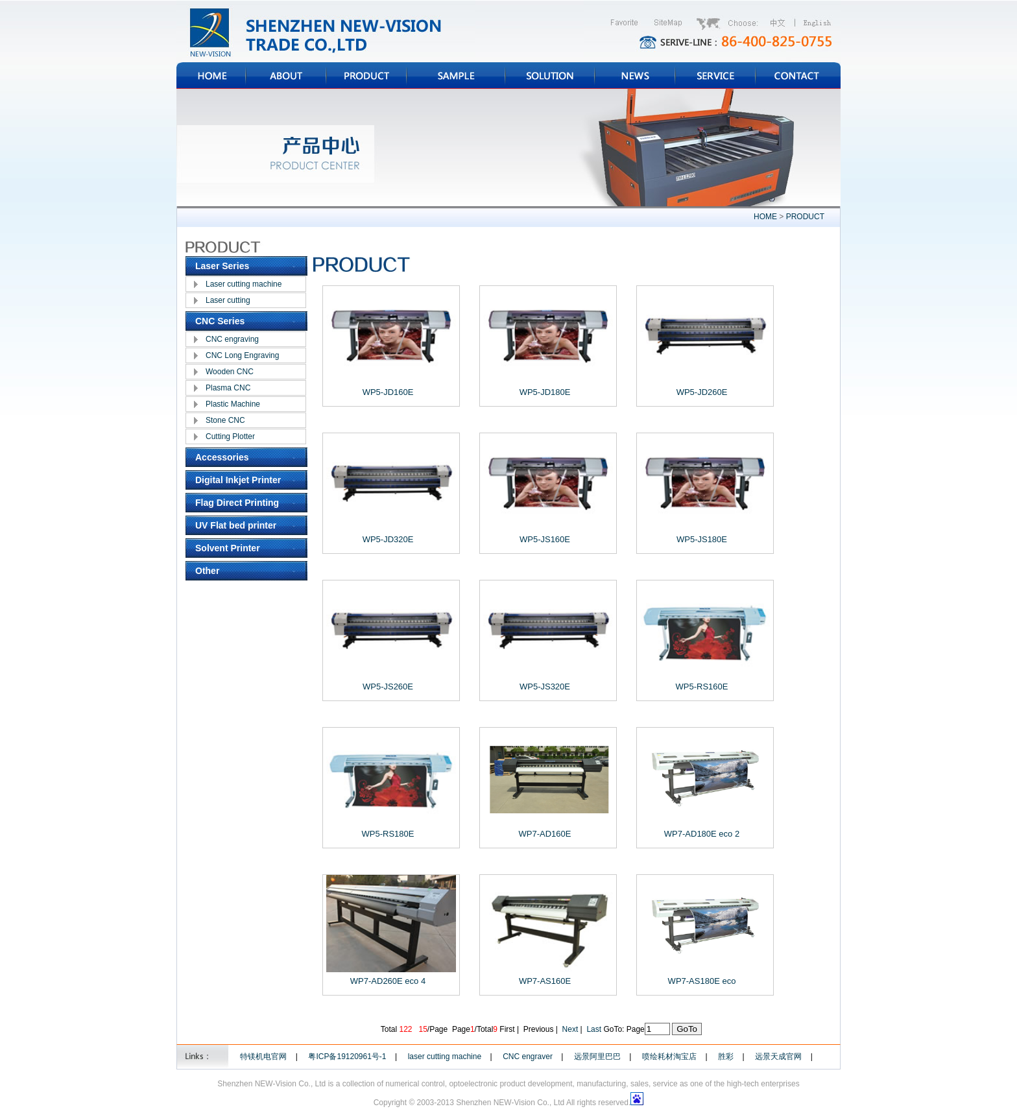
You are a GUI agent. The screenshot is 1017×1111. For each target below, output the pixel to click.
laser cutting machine (444, 1056)
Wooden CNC (230, 371)
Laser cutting (228, 300)
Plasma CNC (228, 387)
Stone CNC (225, 420)
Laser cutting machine (243, 284)
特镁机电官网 (263, 1056)
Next (570, 1029)
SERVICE (715, 75)
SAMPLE (456, 75)
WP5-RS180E (388, 834)
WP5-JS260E (388, 686)
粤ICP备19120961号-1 (347, 1056)
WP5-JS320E (545, 686)
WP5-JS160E (545, 539)
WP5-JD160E (388, 392)
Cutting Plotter (230, 436)
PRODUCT (366, 75)
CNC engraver (528, 1056)
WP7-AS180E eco (702, 981)
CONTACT (798, 75)
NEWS (635, 75)
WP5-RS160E (702, 686)
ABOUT (286, 75)
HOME (211, 75)
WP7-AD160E (545, 834)
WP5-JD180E (545, 392)
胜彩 (726, 1056)
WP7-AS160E (545, 981)
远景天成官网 (778, 1056)
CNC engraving (232, 339)
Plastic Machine (233, 404)
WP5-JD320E (388, 539)
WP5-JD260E (702, 392)
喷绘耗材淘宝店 (669, 1056)
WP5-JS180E (701, 539)
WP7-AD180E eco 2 (701, 834)
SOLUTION (550, 75)
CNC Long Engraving (242, 355)
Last (593, 1029)
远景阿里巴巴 (597, 1056)
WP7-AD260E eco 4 (387, 981)
